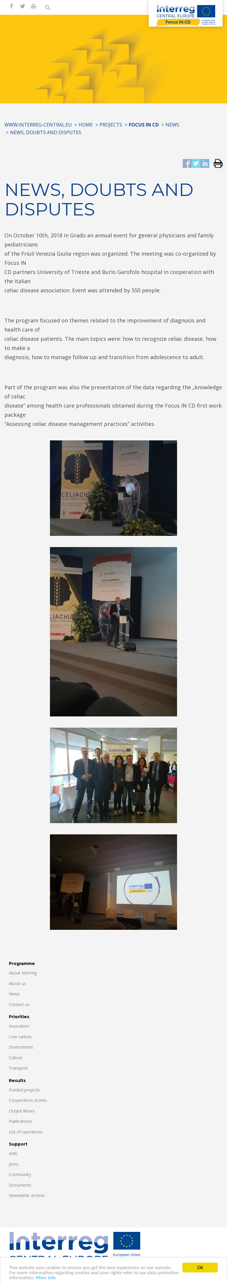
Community (20, 1174)
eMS (13, 1153)
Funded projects (24, 1090)
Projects (111, 124)
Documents (20, 1185)
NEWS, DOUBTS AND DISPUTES (45, 132)
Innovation (19, 1026)
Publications (20, 1121)
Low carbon (20, 1036)
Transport (18, 1068)
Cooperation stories (28, 1100)
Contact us (19, 1004)
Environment (21, 1047)
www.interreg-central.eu (38, 124)
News (172, 124)
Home (86, 124)
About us (17, 983)
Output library (22, 1111)
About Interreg (23, 973)
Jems (13, 1164)
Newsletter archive (27, 1195)
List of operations (26, 1132)
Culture (15, 1057)
